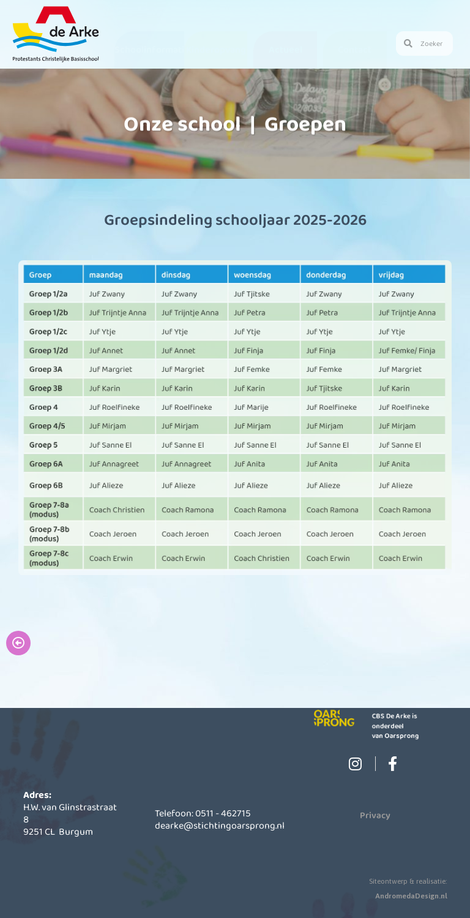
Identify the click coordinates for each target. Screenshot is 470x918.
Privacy (375, 815)
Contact (354, 49)
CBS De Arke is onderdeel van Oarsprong (399, 725)
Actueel (285, 49)
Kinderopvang (216, 49)
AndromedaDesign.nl (411, 896)
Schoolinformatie (152, 49)
